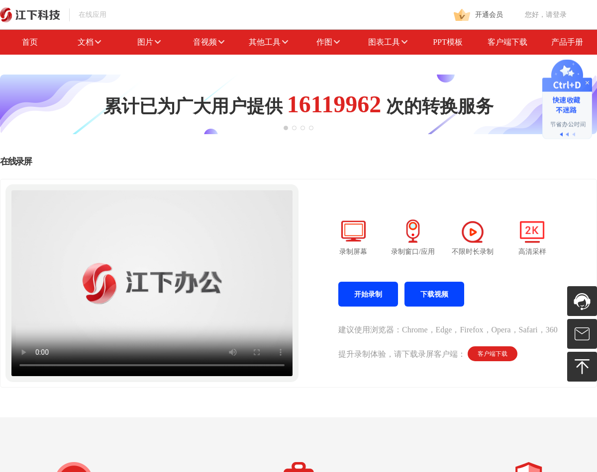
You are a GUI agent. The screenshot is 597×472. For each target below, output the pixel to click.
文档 (89, 42)
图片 (149, 42)
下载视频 (434, 294)
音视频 (209, 42)
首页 (30, 42)
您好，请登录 (546, 14)
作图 (328, 42)
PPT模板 (448, 42)
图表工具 (388, 42)
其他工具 (269, 42)
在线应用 (53, 14)
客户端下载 (507, 42)
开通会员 (478, 15)
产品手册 (567, 42)
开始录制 (368, 294)
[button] (286, 128)
